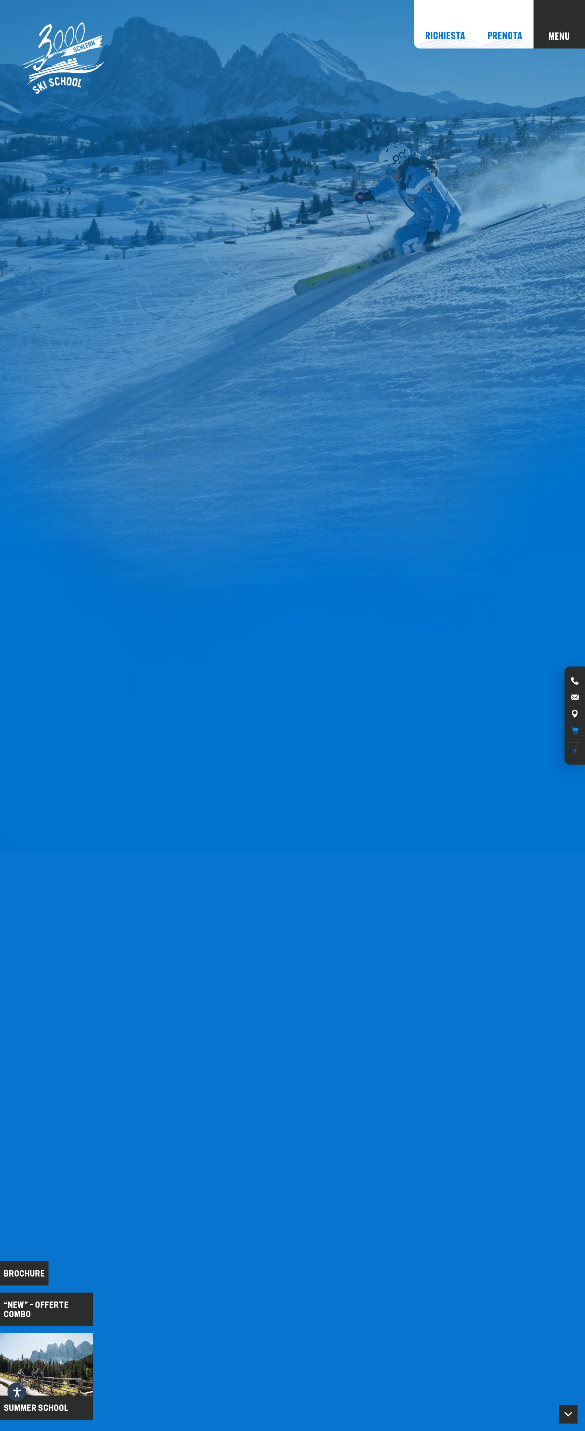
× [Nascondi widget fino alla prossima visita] (24, 1384)
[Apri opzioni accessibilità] (16, 1391)
